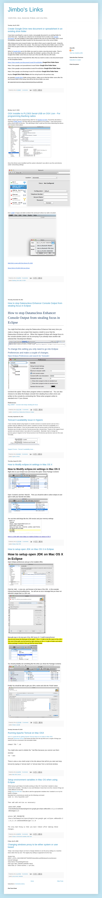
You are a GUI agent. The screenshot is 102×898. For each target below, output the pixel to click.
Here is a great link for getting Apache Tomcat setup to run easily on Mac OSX (30, 736)
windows (21, 876)
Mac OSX (18, 544)
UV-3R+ (24, 280)
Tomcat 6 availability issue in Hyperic (25, 420)
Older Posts (60, 881)
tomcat (18, 456)
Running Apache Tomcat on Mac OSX (26, 733)
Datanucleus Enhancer (24, 412)
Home (32, 881)
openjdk (18, 724)
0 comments (25, 278)
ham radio (19, 280)
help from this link (16, 791)
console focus (15, 412)
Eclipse (32, 412)
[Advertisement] (36, 101)
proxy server (15, 876)
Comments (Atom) (20, 884)
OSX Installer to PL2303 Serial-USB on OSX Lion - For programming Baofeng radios (34, 114)
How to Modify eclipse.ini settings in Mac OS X (30, 464)
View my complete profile (76, 53)
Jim (73, 50)
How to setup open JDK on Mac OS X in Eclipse (31, 549)
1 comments (25, 90)
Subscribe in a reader (75, 60)
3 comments (25, 541)
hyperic (14, 456)
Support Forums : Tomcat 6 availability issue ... (21, 449)
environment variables (21, 836)
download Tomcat (19, 738)
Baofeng (14, 280)
